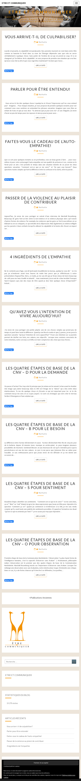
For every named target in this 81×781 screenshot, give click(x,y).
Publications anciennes (40, 597)
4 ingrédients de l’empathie (40, 257)
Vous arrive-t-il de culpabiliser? (40, 37)
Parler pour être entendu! (40, 89)
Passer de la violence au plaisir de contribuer (40, 200)
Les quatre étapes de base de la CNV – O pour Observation (40, 542)
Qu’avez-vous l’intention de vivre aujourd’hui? (40, 313)
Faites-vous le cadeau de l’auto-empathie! (40, 143)
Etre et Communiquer (14, 3)
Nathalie (43, 42)
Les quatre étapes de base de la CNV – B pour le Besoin (40, 426)
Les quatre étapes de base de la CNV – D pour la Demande (40, 370)
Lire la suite (41, 65)
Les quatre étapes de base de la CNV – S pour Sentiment (40, 485)
